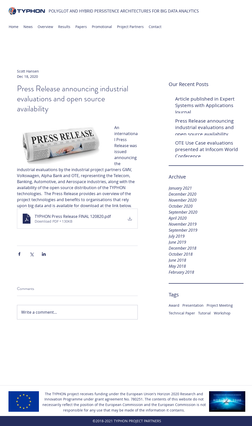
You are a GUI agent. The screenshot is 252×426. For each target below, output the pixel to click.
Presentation (193, 305)
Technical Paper (182, 313)
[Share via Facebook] (19, 254)
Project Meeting (220, 305)
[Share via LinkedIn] (43, 254)
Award (174, 305)
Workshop (222, 313)
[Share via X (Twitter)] (31, 254)
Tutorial (204, 313)
